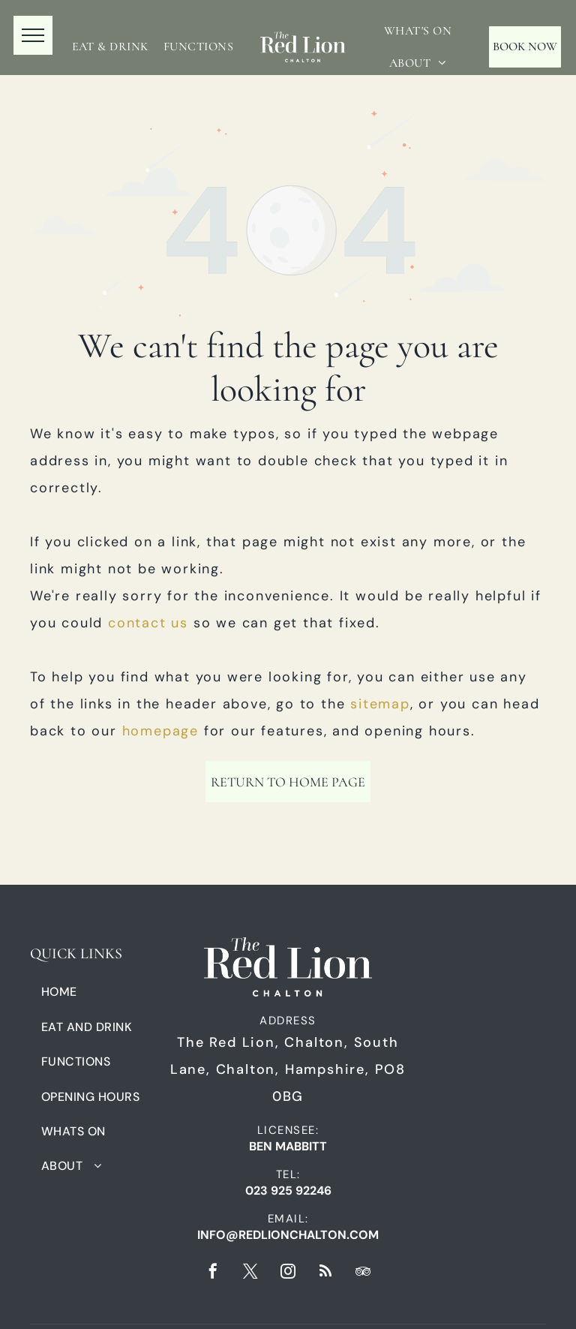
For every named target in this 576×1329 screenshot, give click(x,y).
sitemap (380, 704)
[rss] (325, 1273)
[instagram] (288, 1273)
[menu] (33, 35)
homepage (160, 731)
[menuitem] (110, 46)
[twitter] (250, 1273)
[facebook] (213, 1273)
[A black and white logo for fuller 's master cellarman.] (485, 1018)
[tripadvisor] (363, 1273)
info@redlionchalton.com (288, 1235)
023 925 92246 (288, 1190)
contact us (148, 623)
